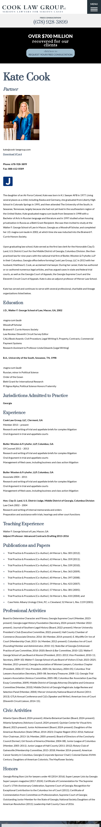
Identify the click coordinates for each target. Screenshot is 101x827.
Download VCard (12, 154)
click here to (50, 53)
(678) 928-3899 (51, 22)
